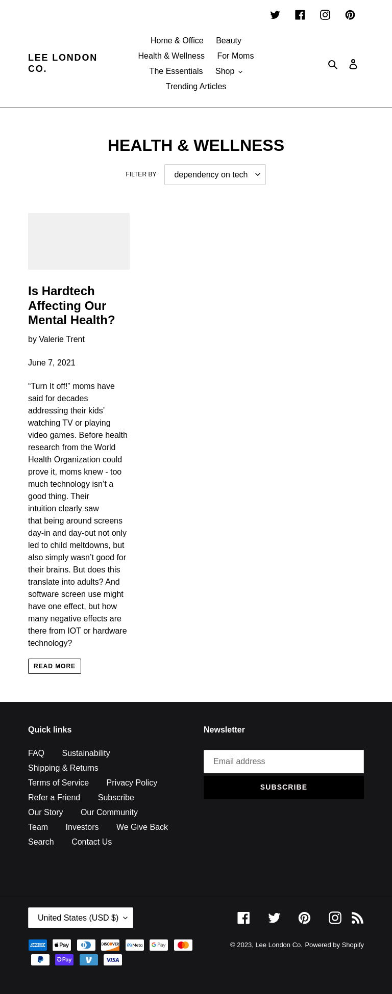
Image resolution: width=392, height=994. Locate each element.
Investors (82, 827)
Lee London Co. (62, 63)
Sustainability (86, 753)
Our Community (109, 812)
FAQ (36, 753)
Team (38, 827)
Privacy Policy (132, 782)
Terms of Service (58, 782)
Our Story (45, 812)
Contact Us (91, 842)
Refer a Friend (54, 797)
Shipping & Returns (63, 768)
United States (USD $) (78, 917)
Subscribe (116, 797)
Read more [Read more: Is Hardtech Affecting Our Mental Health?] (55, 666)
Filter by (141, 174)
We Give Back (142, 827)
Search (41, 842)
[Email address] (284, 761)
